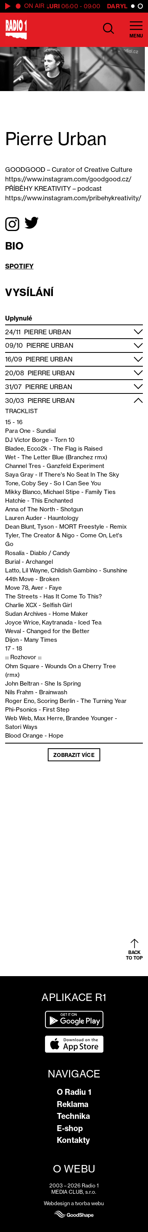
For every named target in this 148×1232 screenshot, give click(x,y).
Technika (73, 1116)
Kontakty (73, 1140)
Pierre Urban (47, 332)
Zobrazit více (73, 755)
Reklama (72, 1104)
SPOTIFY (19, 266)
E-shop (70, 1128)
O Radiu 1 (74, 1092)
